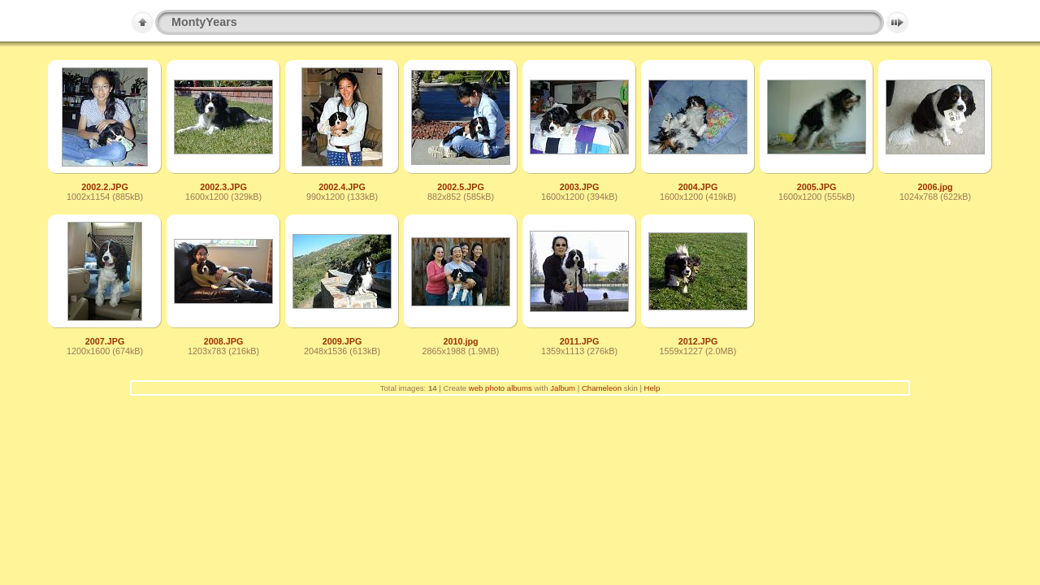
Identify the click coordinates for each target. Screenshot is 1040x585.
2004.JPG (698, 187)
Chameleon (602, 388)
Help (652, 388)
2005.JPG (817, 187)
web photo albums (500, 388)
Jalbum (562, 388)
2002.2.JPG (104, 187)
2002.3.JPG (223, 187)
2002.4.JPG (342, 187)
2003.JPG (580, 187)
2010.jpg (460, 341)
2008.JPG (224, 341)
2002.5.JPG (460, 187)
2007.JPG (105, 341)
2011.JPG (580, 341)
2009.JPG (342, 341)
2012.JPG (698, 341)
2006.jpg (934, 187)
